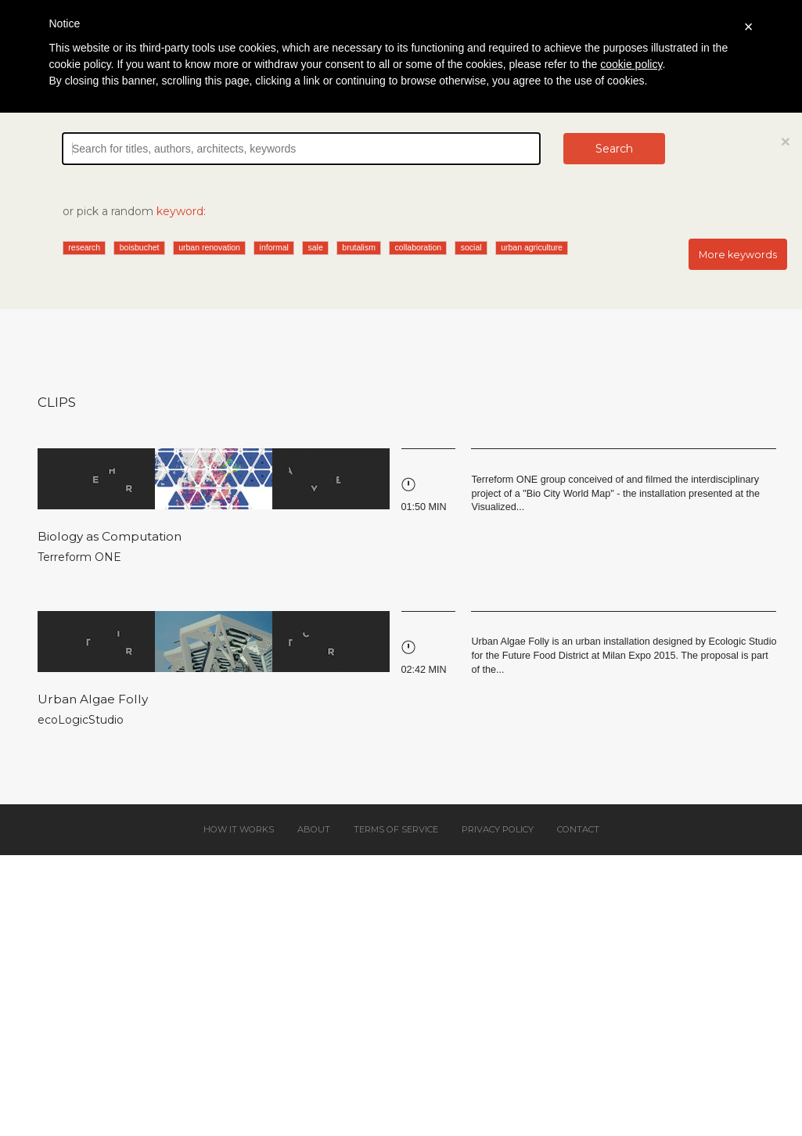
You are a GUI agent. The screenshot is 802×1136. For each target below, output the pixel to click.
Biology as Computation (110, 536)
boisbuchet (140, 247)
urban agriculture (532, 247)
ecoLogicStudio (81, 720)
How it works (238, 829)
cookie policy (631, 64)
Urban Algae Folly (93, 699)
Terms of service (396, 829)
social (471, 247)
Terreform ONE (79, 557)
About (313, 829)
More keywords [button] (738, 255)
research (84, 247)
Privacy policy (498, 829)
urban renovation (209, 247)
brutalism (359, 247)
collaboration (418, 247)
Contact (578, 829)
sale (315, 247)
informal (274, 247)
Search (614, 149)
